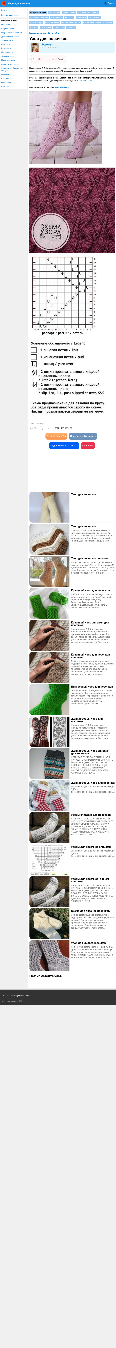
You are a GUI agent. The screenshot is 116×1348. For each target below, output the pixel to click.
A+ (53, 59)
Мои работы (6, 25)
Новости (5, 75)
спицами (39, 423)
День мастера (7, 56)
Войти (4, 10)
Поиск (111, 3)
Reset (60, 59)
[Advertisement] (72, 470)
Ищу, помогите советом (11, 33)
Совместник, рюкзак (10, 64)
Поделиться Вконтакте (83, 436)
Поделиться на (64, 445)
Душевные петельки (10, 37)
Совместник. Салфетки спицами (11, 69)
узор (31, 423)
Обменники (6, 83)
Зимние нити (7, 40)
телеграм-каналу (61, 87)
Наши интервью (8, 60)
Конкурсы (5, 86)
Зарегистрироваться (10, 15)
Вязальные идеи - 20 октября (44, 33)
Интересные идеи (9, 21)
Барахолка (6, 48)
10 (35, 428)
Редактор (46, 44)
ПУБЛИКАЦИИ (85, 81)
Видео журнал (7, 29)
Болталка (5, 44)
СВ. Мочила (6, 79)
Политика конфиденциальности (16, 996)
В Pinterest (88, 445)
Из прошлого (7, 52)
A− (34, 59)
